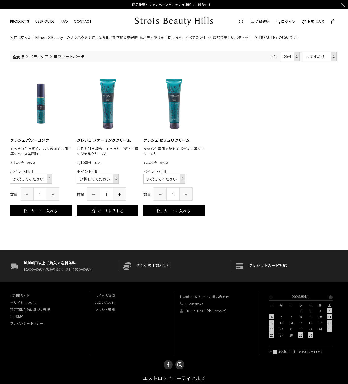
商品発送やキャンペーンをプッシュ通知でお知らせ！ (171, 4)
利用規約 (16, 316)
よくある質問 (105, 295)
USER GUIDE (45, 21)
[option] (301, 317)
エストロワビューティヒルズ (174, 378)
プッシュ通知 (105, 309)
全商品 (18, 56)
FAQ (64, 21)
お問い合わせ (105, 302)
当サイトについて (23, 302)
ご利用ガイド (20, 295)
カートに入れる (43, 210)
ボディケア (38, 56)
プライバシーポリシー (26, 323)
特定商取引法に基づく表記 (30, 309)
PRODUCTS (19, 21)
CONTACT (83, 21)
